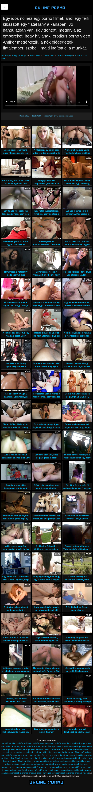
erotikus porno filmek (30, 758)
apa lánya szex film (42, 746)
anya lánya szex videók (22, 746)
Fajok (59, 55)
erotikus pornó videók (70, 758)
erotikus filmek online (82, 755)
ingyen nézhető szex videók (41, 770)
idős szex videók (83, 767)
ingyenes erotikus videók (77, 773)
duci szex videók (56, 752)
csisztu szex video (69, 749)
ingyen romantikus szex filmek (68, 770)
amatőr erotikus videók (12, 743)
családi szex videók (51, 749)
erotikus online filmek (10, 758)
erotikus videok (18, 764)
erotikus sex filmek (14, 761)
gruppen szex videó (29, 767)
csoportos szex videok (23, 752)
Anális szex (35, 55)
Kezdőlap (5, 55)
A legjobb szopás (19, 55)
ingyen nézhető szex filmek (14, 770)
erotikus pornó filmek (50, 758)
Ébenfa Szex (48, 55)
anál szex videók (31, 743)
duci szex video (41, 752)
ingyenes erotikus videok (54, 773)
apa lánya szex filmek (62, 746)
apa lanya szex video (11, 749)
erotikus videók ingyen (50, 764)
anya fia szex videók (71, 743)
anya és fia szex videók (50, 743)
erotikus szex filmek (69, 761)
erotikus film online (42, 755)
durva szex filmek (72, 752)
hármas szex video (67, 767)
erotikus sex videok (50, 761)
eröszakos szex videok (23, 755)
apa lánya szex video (82, 746)
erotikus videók (33, 764)
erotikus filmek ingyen (62, 755)
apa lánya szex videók (31, 749)
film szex (84, 764)
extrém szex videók (70, 764)
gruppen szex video (10, 767)
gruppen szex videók (48, 767)
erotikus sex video (32, 761)
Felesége (68, 55)
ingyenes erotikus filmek (31, 773)
